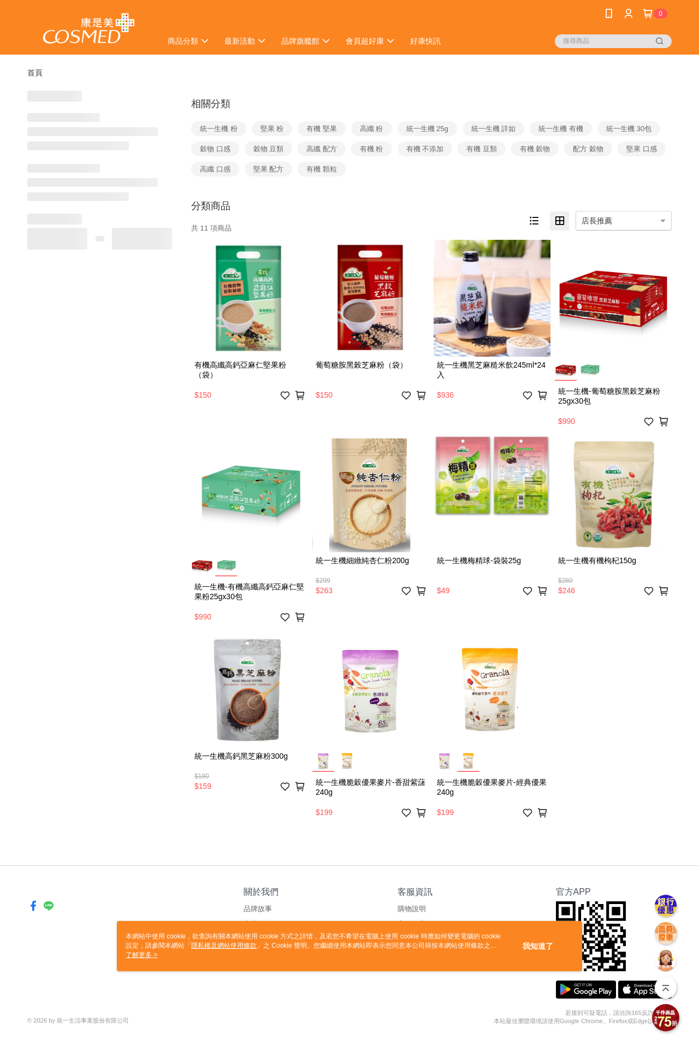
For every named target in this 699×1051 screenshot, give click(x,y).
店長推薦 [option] (597, 220)
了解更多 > (141, 955)
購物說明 (412, 909)
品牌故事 (258, 909)
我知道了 (538, 946)
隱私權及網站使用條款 (224, 945)
